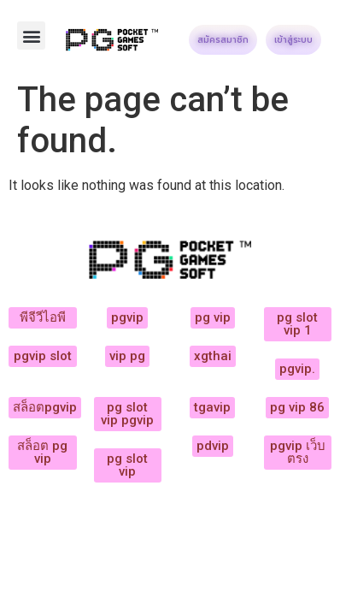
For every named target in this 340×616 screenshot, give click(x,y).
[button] (31, 35)
